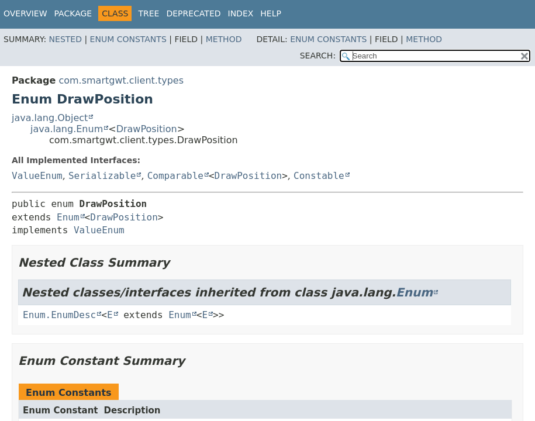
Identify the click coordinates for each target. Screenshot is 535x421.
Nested (65, 39)
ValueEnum (37, 175)
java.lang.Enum (66, 128)
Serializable (102, 175)
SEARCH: (318, 55)
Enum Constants (128, 39)
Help (270, 13)
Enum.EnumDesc (59, 314)
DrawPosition (146, 128)
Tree (148, 13)
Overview (25, 13)
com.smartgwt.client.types (121, 80)
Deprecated (193, 13)
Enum (68, 217)
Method (224, 39)
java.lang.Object (50, 117)
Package (73, 13)
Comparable (175, 175)
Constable (319, 175)
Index (241, 13)
